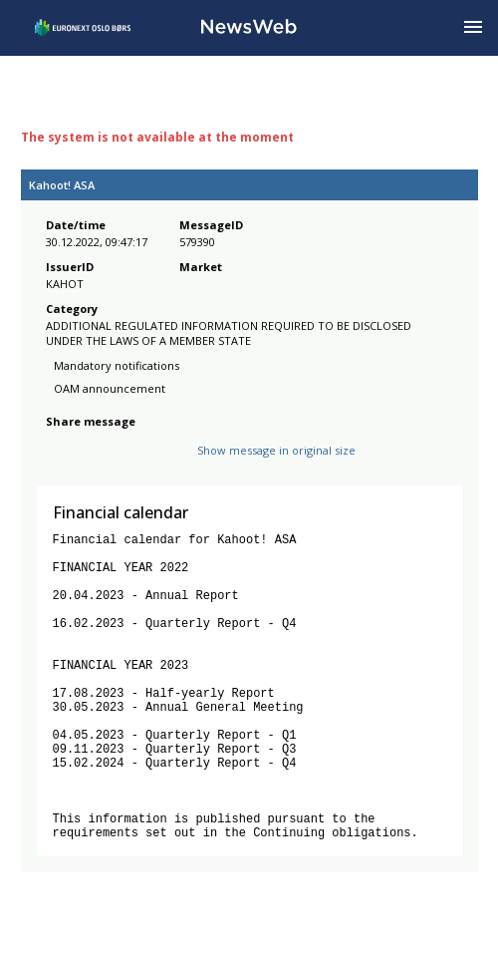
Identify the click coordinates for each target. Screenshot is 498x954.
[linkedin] (125, 466)
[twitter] (89, 466)
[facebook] (57, 466)
